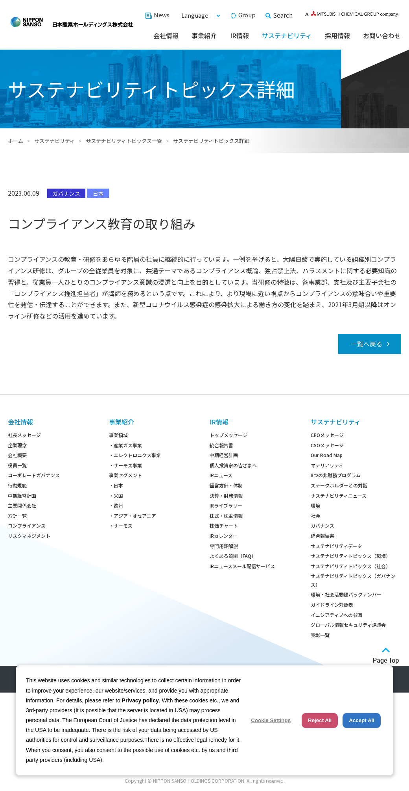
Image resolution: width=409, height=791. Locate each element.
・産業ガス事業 (125, 445)
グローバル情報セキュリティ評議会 (348, 624)
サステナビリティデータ (336, 546)
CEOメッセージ (327, 435)
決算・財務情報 (226, 495)
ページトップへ (386, 656)
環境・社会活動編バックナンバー (346, 594)
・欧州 (116, 505)
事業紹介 (204, 35)
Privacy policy (140, 700)
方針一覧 (17, 515)
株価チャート (224, 525)
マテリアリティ (327, 465)
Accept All (361, 720)
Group (247, 15)
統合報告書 (221, 445)
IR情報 (239, 35)
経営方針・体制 (226, 485)
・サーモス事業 (125, 465)
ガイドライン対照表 (332, 604)
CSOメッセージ (327, 445)
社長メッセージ (24, 435)
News (161, 15)
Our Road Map (327, 455)
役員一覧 (17, 465)
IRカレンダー (224, 535)
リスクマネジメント (29, 535)
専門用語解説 (224, 546)
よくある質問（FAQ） (233, 555)
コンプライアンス (27, 525)
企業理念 (17, 445)
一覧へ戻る (366, 343)
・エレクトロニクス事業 (135, 455)
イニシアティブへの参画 (336, 614)
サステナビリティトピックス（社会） (351, 566)
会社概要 (17, 455)
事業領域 (118, 435)
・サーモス (121, 525)
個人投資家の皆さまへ (233, 465)
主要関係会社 (22, 505)
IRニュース (221, 475)
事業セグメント (125, 475)
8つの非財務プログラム (336, 475)
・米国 (116, 495)
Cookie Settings (271, 720)
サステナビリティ (287, 35)
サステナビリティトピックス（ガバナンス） (353, 580)
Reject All (320, 720)
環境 (315, 505)
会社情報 (166, 35)
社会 (315, 515)
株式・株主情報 (226, 515)
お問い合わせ (382, 35)
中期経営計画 (22, 495)
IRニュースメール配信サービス (242, 566)
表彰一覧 (320, 635)
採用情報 (337, 35)
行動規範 (17, 485)
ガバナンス (322, 525)
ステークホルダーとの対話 (339, 485)
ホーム (15, 140)
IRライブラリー (226, 505)
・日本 (116, 485)
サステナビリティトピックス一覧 (124, 140)
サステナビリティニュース (339, 495)
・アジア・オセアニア (132, 515)
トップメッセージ (228, 435)
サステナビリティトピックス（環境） (351, 555)
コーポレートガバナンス (34, 475)
